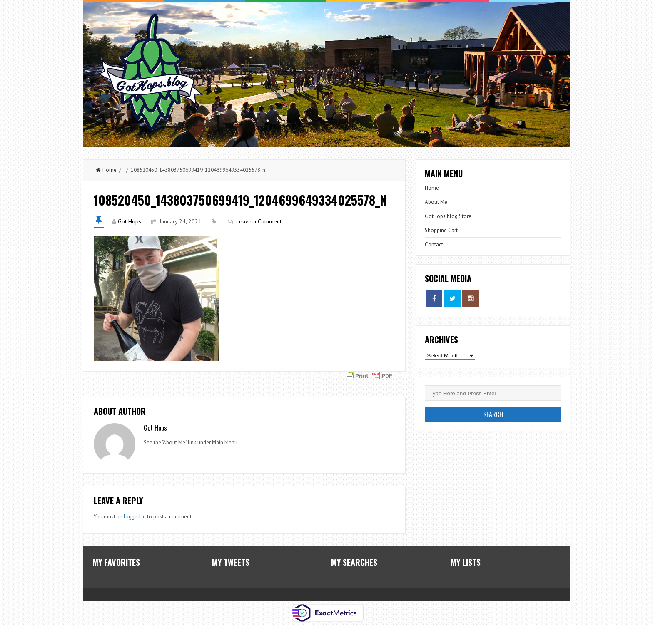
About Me (436, 202)
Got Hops (129, 221)
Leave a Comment (259, 221)
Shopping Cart (441, 230)
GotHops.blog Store (448, 216)
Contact (434, 244)
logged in (135, 516)
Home (106, 170)
